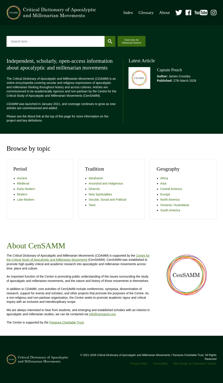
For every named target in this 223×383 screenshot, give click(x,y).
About (164, 12)
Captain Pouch (169, 70)
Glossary (146, 12)
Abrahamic (96, 178)
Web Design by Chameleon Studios (194, 363)
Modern (22, 194)
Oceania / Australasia (174, 205)
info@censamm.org (102, 314)
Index (128, 12)
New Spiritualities (100, 194)
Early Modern (26, 189)
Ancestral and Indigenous (106, 183)
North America (170, 199)
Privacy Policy (138, 363)
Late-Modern (25, 199)
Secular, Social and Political (107, 199)
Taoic (92, 205)
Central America (171, 189)
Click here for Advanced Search (131, 41)
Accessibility (160, 363)
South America (170, 210)
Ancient (22, 178)
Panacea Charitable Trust (66, 322)
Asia (163, 183)
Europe (165, 194)
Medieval (23, 183)
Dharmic (94, 189)
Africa (164, 178)
